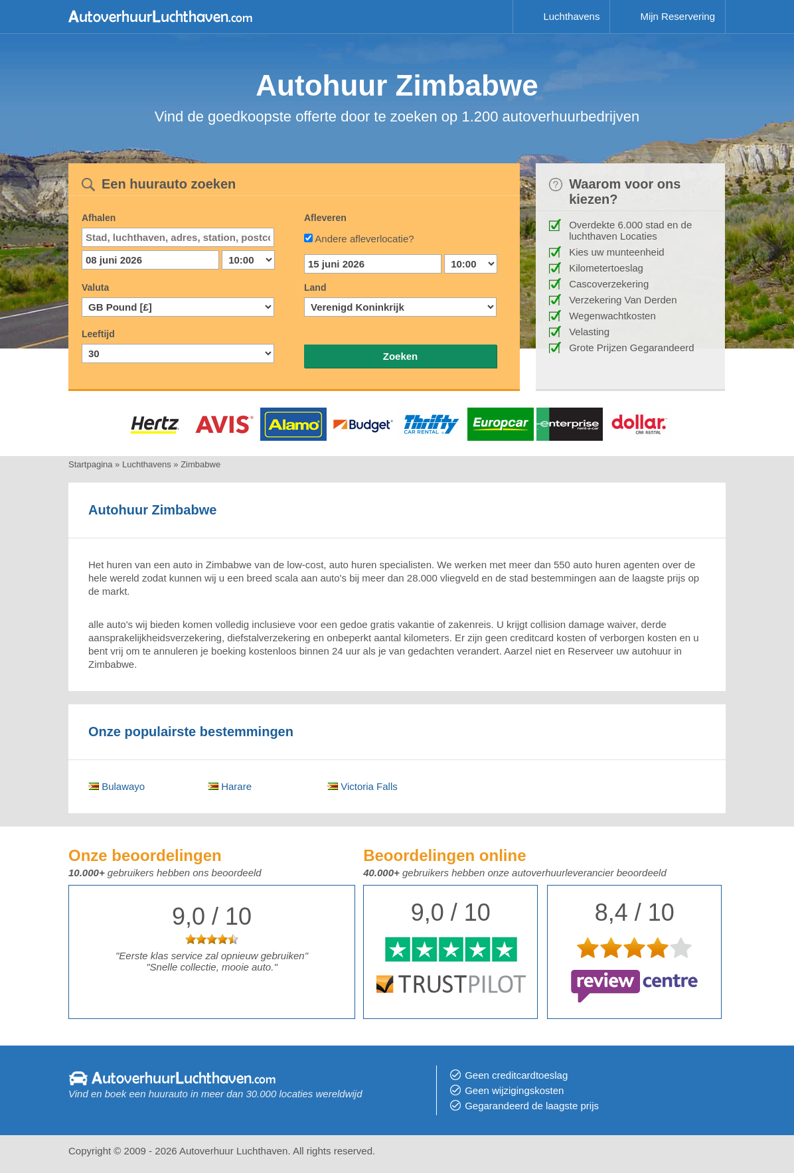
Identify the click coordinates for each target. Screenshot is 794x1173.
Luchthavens (571, 16)
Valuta (95, 287)
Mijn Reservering (677, 16)
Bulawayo (116, 786)
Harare (230, 786)
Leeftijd (98, 334)
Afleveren (325, 217)
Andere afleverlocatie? (364, 238)
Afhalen (99, 217)
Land (315, 287)
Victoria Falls (362, 786)
